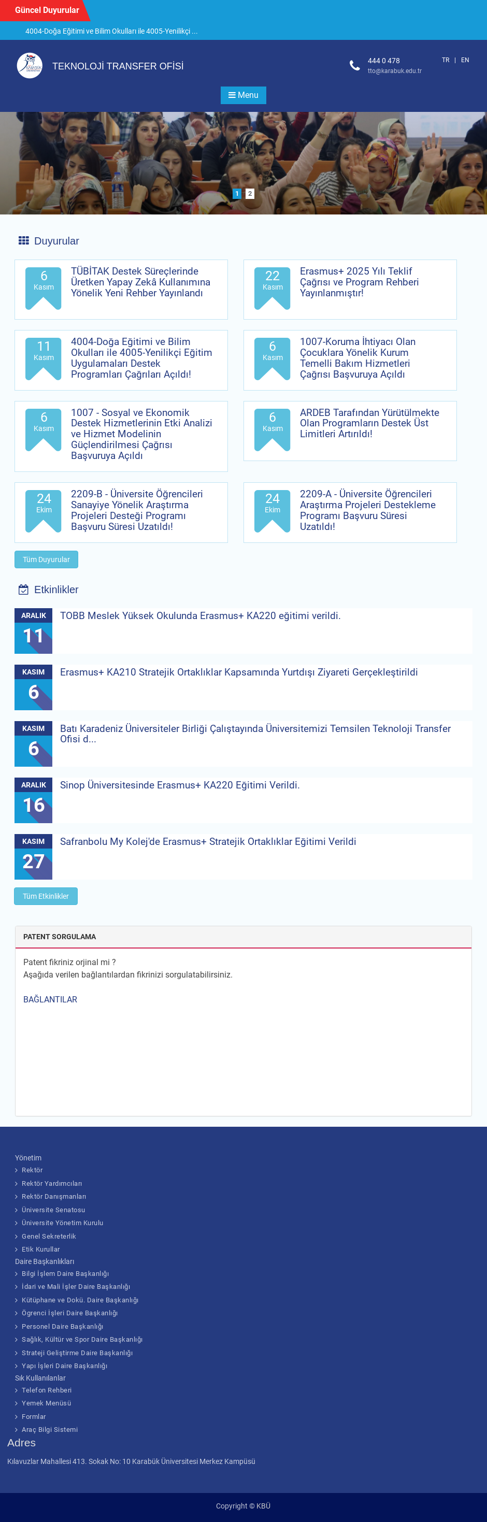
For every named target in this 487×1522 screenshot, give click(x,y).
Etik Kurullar (41, 1249)
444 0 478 (384, 60)
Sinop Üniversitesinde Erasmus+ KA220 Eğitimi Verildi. (180, 785)
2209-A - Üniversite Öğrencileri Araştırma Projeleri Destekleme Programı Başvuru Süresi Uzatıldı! (368, 510)
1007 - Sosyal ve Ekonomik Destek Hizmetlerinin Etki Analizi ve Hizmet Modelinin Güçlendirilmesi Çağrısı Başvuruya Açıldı (141, 434)
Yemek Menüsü (46, 1403)
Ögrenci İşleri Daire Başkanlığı (70, 1313)
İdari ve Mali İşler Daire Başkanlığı (76, 1286)
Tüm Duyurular (46, 559)
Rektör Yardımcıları (52, 1183)
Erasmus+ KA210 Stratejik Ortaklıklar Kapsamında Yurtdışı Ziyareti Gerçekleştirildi (239, 672)
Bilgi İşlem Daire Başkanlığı (65, 1273)
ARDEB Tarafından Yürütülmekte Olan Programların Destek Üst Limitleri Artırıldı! (369, 423)
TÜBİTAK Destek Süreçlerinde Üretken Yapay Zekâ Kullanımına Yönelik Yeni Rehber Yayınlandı (140, 282)
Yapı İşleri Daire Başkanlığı (64, 1366)
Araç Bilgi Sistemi (50, 1429)
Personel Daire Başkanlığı (63, 1326)
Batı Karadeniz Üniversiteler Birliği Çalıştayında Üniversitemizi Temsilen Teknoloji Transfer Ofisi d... (255, 734)
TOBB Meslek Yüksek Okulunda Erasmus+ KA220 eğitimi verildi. (200, 616)
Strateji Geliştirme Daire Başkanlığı (77, 1353)
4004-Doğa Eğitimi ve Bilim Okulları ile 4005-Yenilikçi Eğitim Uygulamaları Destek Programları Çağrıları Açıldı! (141, 358)
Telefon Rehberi (47, 1390)
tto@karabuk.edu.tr (395, 71)
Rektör (32, 1170)
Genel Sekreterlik (49, 1236)
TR (445, 60)
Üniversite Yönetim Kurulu (63, 1223)
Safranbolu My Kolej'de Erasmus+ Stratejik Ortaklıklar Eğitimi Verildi (208, 842)
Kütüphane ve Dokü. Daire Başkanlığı (80, 1300)
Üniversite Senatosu (53, 1210)
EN (465, 60)
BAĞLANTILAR (50, 999)
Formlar (34, 1416)
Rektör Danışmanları (54, 1196)
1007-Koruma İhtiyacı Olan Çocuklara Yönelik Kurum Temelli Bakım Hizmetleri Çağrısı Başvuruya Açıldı (358, 358)
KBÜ (263, 1506)
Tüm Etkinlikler (46, 896)
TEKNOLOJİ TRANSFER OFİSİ (118, 66)
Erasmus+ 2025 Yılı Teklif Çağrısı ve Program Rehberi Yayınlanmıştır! (359, 282)
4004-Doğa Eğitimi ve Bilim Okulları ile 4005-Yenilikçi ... (111, 31)
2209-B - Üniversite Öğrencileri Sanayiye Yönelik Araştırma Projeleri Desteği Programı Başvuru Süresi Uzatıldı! (137, 510)
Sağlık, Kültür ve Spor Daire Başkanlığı (82, 1339)
